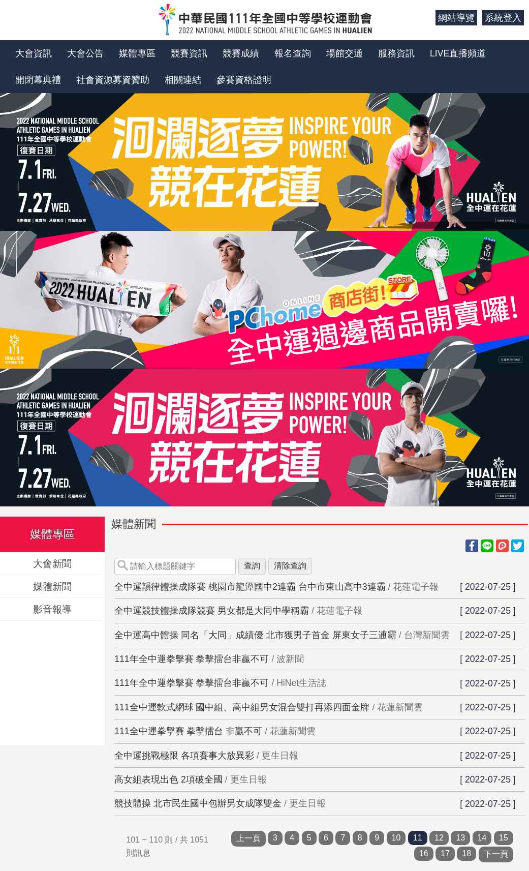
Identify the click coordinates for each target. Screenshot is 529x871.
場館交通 (344, 53)
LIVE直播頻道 (458, 53)
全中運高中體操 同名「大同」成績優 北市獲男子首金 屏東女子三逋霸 (255, 635)
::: (424, 18)
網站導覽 (456, 18)
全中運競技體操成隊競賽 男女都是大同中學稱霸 (211, 611)
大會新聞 (52, 563)
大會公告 (85, 53)
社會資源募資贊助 (112, 80)
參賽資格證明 (243, 80)
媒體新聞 (52, 586)
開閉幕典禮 (38, 80)
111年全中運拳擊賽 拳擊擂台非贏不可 (191, 659)
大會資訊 (33, 53)
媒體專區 (137, 53)
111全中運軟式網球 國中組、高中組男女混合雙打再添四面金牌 (241, 707)
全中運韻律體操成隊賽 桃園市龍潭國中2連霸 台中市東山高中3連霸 (249, 587)
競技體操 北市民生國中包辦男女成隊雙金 (198, 803)
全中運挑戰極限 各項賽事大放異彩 (184, 755)
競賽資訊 (189, 53)
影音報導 (52, 609)
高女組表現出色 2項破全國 (168, 779)
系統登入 (503, 18)
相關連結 (183, 80)
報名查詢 (292, 53)
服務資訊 (396, 53)
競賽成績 (241, 53)
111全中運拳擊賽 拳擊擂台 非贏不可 (188, 731)
